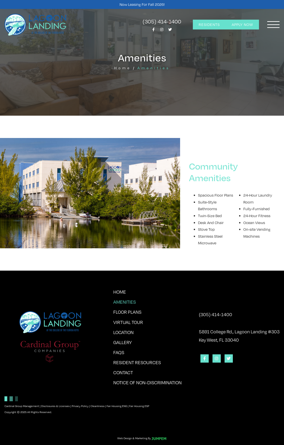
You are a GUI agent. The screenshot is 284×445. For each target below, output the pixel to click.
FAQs (118, 352)
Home (122, 67)
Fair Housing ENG (117, 406)
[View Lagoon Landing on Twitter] (170, 31)
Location (123, 332)
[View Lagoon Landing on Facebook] (153, 31)
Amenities (136, 301)
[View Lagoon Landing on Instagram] (162, 31)
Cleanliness (97, 406)
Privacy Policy (80, 406)
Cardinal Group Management (21, 406)
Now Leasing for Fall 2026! (142, 4)
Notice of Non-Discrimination (147, 382)
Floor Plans (127, 312)
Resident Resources (137, 362)
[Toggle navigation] (273, 24)
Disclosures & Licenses (55, 406)
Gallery (122, 342)
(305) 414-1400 (162, 21)
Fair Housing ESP (139, 406)
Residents (209, 24)
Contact (123, 372)
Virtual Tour (128, 322)
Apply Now (242, 24)
